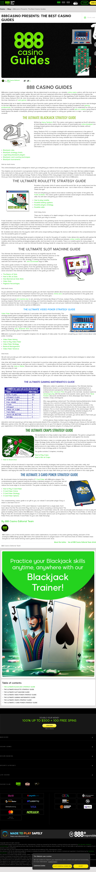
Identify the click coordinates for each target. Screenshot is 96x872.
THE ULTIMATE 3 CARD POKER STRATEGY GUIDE (20, 703)
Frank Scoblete (39, 195)
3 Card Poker (39, 479)
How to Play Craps (41, 455)
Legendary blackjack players (14, 155)
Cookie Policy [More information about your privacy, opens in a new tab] (52, 862)
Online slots (58, 294)
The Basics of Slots (10, 274)
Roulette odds (39, 207)
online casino (72, 92)
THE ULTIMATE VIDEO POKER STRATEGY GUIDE (20, 695)
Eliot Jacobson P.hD (57, 392)
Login (85, 3)
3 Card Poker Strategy (11, 493)
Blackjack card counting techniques (16, 157)
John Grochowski (32, 261)
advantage (47, 394)
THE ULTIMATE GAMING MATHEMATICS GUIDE (19, 697)
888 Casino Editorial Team (13, 81)
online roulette (75, 239)
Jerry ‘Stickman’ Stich (22, 329)
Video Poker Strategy (11, 344)
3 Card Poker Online (10, 491)
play (52, 394)
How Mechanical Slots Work (13, 279)
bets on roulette (80, 109)
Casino (2, 9)
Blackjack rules (8, 150)
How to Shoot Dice (10, 460)
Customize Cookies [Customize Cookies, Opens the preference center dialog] (39, 865)
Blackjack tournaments (11, 159)
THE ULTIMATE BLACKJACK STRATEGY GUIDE (19, 687)
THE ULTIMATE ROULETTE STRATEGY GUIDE (19, 689)
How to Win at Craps (42, 457)
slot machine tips (22, 299)
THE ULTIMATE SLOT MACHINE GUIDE (16, 692)
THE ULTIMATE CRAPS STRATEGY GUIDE (18, 700)
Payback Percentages (11, 283)
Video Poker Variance (11, 349)
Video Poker (5, 313)
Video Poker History (10, 339)
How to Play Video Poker (12, 342)
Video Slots (7, 281)
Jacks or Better (19, 366)
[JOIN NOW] (49, 725)
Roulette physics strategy (43, 205)
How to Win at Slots (10, 277)
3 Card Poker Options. (11, 496)
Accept (81, 866)
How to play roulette (41, 200)
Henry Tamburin (47, 122)
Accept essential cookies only (62, 866)
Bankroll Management (11, 346)
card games (22, 100)
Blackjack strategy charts (12, 152)
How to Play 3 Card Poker (12, 489)
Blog (9, 9)
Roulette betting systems (43, 202)
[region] (61, 862)
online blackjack (87, 124)
